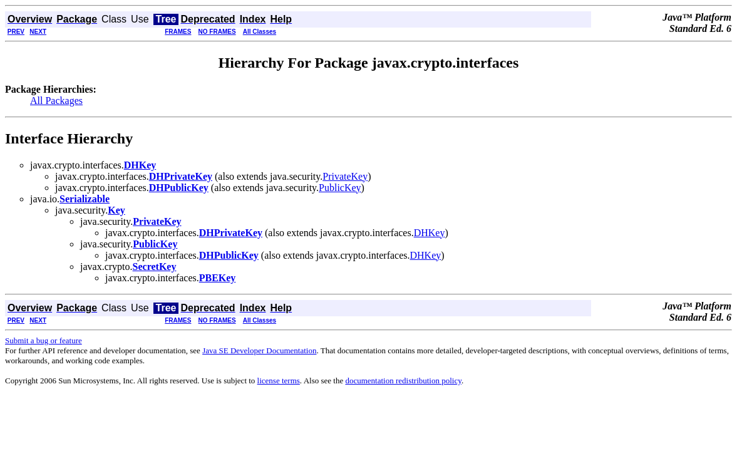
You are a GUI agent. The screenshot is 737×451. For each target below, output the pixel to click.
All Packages (56, 100)
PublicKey (340, 187)
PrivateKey (345, 176)
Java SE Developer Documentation (259, 350)
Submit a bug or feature (43, 340)
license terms (278, 380)
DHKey (429, 232)
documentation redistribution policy (403, 380)
